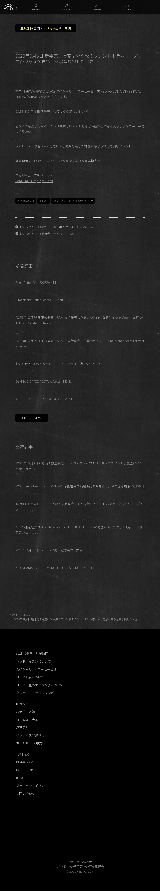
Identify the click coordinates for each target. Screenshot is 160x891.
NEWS (44, 200)
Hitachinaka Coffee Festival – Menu (39, 300)
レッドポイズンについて (33, 661)
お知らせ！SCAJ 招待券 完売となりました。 (48, 233)
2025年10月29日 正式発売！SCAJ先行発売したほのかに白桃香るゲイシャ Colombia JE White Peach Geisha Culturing (79, 320)
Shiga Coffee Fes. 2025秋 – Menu (38, 283)
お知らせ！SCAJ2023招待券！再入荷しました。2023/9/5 (57, 227)
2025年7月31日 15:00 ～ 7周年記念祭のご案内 (49, 550)
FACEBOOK (24, 770)
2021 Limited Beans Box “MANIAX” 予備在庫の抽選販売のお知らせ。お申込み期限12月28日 (79, 486)
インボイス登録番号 (30, 735)
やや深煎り (79, 200)
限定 (90, 200)
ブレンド (65, 200)
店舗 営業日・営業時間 (32, 654)
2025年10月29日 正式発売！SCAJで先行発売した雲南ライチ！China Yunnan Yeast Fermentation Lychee (79, 343)
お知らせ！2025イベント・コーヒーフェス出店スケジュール (58, 364)
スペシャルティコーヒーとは (36, 669)
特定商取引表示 (27, 720)
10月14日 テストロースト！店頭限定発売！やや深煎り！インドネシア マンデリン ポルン (79, 506)
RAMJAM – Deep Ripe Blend (34, 181)
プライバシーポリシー (32, 786)
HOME (14, 614)
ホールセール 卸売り (30, 743)
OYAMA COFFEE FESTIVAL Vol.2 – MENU (43, 381)
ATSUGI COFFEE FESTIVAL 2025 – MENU (44, 399)
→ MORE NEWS (31, 418)
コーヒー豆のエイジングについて (39, 685)
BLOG (20, 778)
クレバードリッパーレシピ (35, 693)
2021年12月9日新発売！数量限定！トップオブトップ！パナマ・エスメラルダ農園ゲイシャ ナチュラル (79, 466)
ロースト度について (30, 677)
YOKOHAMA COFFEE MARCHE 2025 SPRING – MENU (53, 568)
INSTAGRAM (24, 762)
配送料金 (22, 704)
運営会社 (22, 727)
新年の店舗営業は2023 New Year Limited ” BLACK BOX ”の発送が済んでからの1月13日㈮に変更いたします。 (79, 530)
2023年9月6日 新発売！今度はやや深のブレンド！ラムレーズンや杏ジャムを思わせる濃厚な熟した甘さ (75, 619)
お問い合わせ (25, 793)
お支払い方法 (25, 712)
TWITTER (22, 754)
